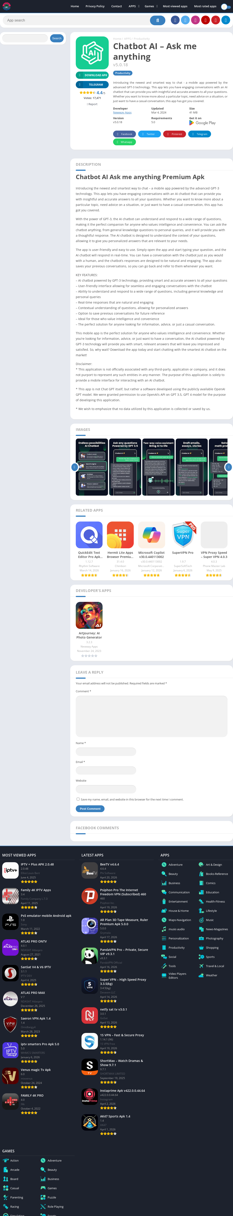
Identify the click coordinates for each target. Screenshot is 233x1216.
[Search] (84, 21)
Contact (116, 7)
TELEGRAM (89, 86)
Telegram (199, 136)
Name (81, 745)
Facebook (124, 136)
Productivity (142, 41)
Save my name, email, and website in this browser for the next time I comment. (132, 801)
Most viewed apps (175, 7)
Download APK (91, 77)
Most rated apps (205, 7)
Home (75, 7)
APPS (132, 7)
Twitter (148, 136)
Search (56, 40)
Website (81, 782)
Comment (83, 693)
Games (149, 7)
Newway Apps (122, 114)
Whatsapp (124, 144)
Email (80, 764)
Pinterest (174, 136)
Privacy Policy (95, 7)
